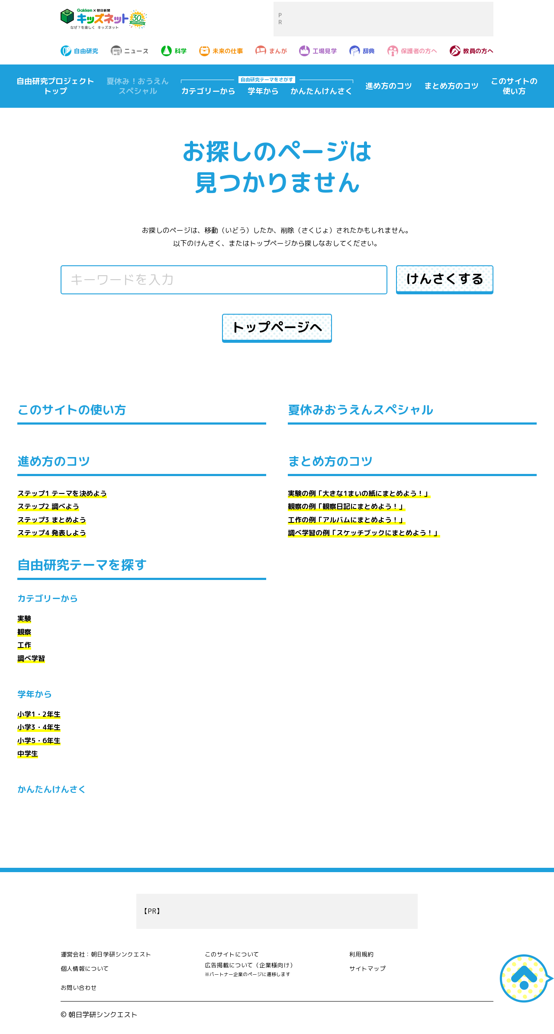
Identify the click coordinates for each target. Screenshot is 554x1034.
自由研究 (86, 51)
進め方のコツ (388, 86)
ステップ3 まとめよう (51, 520)
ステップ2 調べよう (48, 506)
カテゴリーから (208, 91)
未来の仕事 (228, 51)
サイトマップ (370, 967)
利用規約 (363, 952)
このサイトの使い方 (514, 86)
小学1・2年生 (39, 714)
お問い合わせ (81, 992)
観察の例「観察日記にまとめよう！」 (347, 506)
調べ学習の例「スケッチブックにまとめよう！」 (364, 533)
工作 (24, 645)
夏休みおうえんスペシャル (366, 409)
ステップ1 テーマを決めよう (62, 493)
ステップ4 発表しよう (51, 533)
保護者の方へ (419, 51)
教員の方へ (478, 51)
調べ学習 (31, 658)
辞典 (369, 51)
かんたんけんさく (321, 91)
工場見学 (324, 51)
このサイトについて (236, 952)
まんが (278, 51)
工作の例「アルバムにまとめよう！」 (347, 520)
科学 (180, 51)
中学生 (27, 753)
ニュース (136, 51)
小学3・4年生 (39, 727)
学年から (263, 91)
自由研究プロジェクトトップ (55, 86)
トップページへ (277, 327)
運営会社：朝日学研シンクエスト (112, 952)
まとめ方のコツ (451, 86)
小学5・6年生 (39, 740)
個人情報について (88, 967)
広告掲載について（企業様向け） (257, 973)
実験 (24, 618)
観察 (24, 632)
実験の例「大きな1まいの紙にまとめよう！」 (359, 493)
